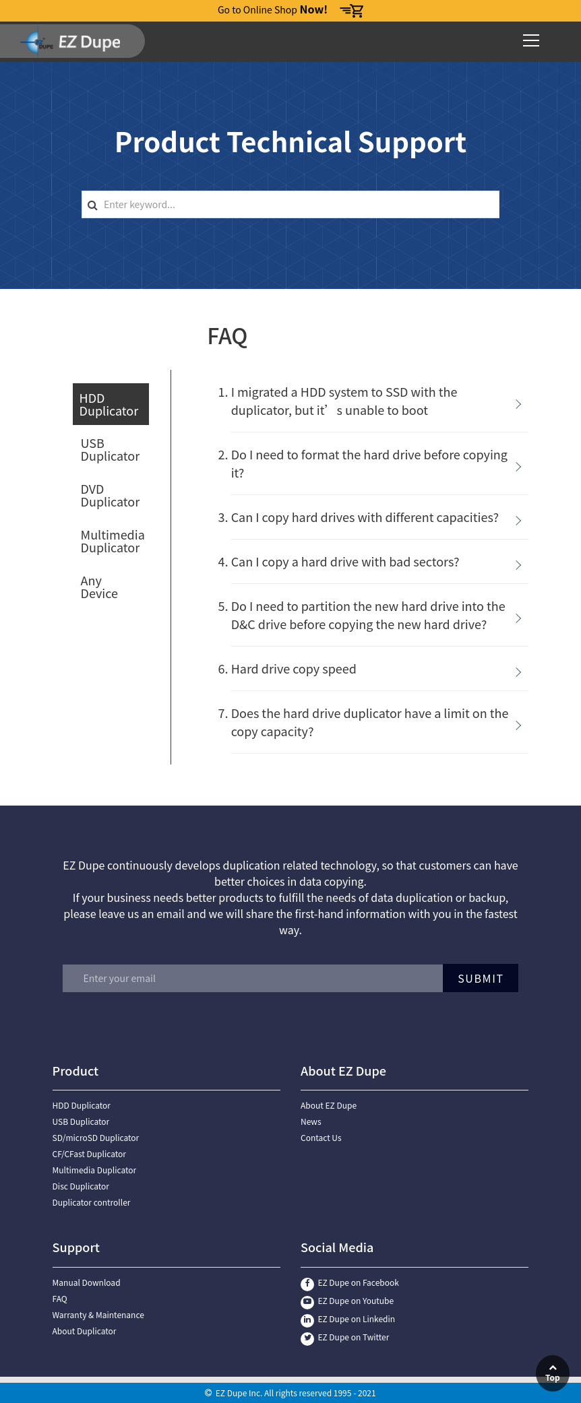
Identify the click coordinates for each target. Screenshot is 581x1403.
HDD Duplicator (82, 1105)
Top (552, 1373)
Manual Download (87, 1282)
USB (110, 449)
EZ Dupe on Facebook (350, 1282)
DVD (110, 495)
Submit (478, 978)
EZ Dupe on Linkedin (348, 1318)
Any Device (99, 586)
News (311, 1121)
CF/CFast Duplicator (89, 1153)
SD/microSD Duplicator (96, 1137)
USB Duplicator (81, 1121)
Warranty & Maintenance (98, 1314)
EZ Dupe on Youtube (347, 1300)
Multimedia (113, 540)
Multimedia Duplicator (95, 1169)
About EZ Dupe (329, 1105)
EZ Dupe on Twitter (345, 1336)
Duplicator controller (92, 1202)
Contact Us (321, 1137)
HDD (109, 404)
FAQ (60, 1298)
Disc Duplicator (81, 1186)
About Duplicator (85, 1330)
